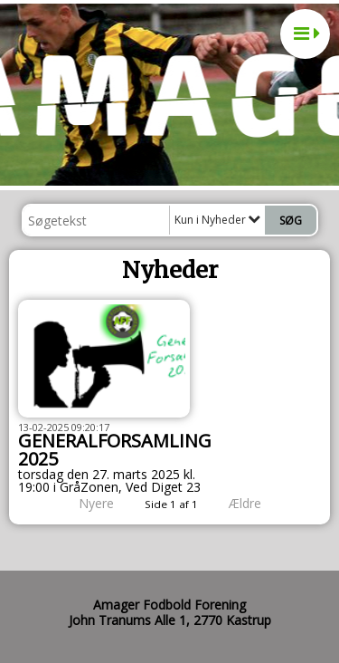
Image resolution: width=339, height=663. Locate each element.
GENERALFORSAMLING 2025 (115, 449)
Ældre (258, 503)
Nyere (85, 503)
